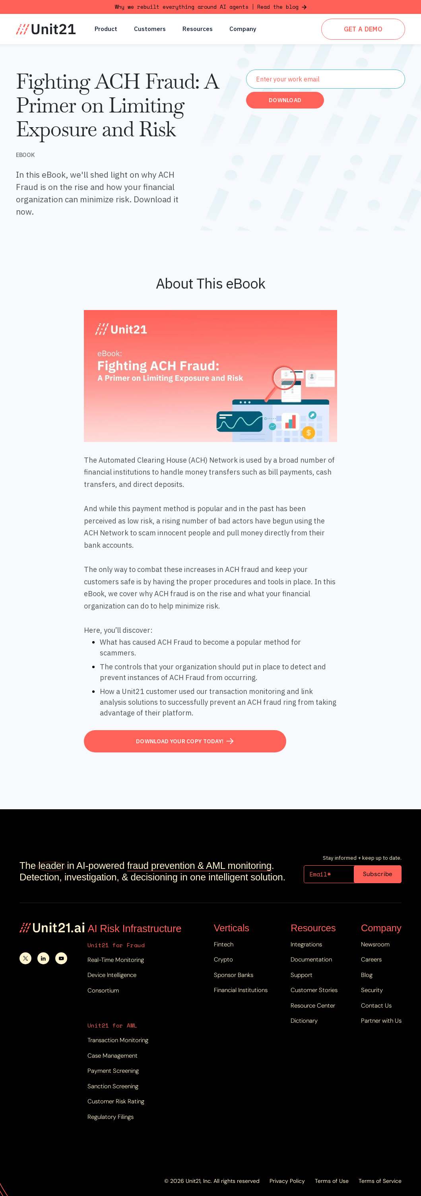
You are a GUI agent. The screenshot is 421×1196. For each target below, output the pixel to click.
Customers (150, 29)
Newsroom (375, 944)
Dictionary (304, 1021)
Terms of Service (380, 1180)
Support (301, 975)
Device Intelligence (111, 975)
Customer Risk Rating (115, 1101)
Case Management (112, 1056)
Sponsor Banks (233, 975)
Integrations (306, 944)
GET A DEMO (363, 29)
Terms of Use (332, 1180)
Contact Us (376, 1006)
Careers (371, 959)
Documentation (311, 959)
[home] (46, 29)
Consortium (103, 990)
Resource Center (313, 1006)
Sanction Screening (112, 1086)
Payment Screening (113, 1071)
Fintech (223, 944)
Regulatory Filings (110, 1117)
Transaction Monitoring (117, 1040)
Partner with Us (381, 1021)
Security (372, 990)
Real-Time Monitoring (115, 960)
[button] (106, 29)
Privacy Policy (287, 1180)
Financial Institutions (241, 990)
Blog (366, 975)
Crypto (223, 959)
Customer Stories (314, 990)
